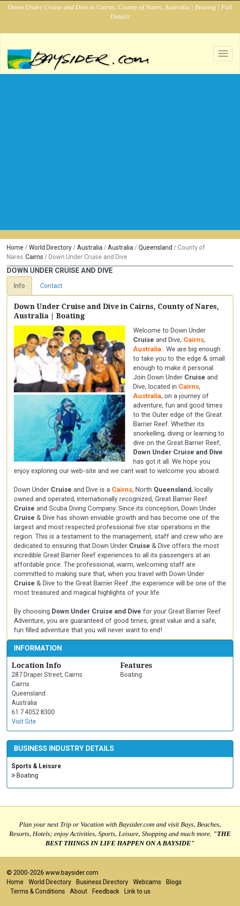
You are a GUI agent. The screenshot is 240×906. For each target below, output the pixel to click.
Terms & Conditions (37, 891)
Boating (25, 775)
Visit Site (24, 721)
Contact (51, 285)
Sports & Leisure (36, 766)
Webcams (147, 881)
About (78, 891)
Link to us (137, 891)
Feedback (105, 891)
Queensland (155, 247)
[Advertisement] (120, 140)
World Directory (50, 247)
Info (19, 285)
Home (15, 247)
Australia (89, 247)
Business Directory (102, 881)
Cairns (34, 256)
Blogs (174, 881)
